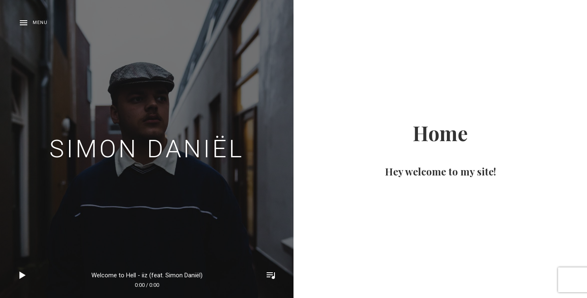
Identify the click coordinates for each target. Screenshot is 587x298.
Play (23, 275)
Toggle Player (271, 275)
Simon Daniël (146, 148)
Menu (40, 22)
